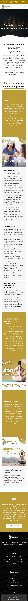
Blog (14, 565)
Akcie (14, 568)
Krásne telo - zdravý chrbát (14, 546)
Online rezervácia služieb (14, 589)
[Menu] (25, 7)
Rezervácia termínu (14, 570)
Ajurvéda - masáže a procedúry (14, 544)
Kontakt (14, 572)
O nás (14, 563)
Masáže (14, 551)
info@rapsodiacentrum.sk (15, 587)
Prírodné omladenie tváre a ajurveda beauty (14, 547)
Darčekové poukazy (14, 553)
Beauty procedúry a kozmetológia (14, 549)
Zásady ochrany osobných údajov (14, 573)
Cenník (14, 566)
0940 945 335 (16, 585)
